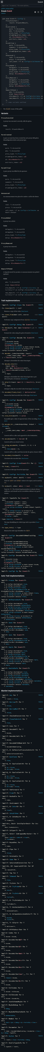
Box (20, 967)
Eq (17, 571)
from (6, 466)
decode (7, 353)
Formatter (26, 328)
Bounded (9, 918)
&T (21, 940)
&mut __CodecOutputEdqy (31, 430)
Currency (37, 96)
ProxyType (25, 33)
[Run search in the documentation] (22, 5)
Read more (24, 311)
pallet (11, 8)
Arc (20, 960)
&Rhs (20, 486)
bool (29, 477)
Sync (10, 635)
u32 (24, 39)
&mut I (13, 366)
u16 (29, 35)
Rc (20, 981)
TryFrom (15, 886)
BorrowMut (14, 709)
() (33, 382)
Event (40, 2)
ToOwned (13, 876)
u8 (23, 439)
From (19, 463)
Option (27, 392)
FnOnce (9, 449)
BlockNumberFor (18, 37)
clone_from (9, 314)
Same (11, 859)
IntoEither (14, 813)
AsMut (18, 837)
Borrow (12, 702)
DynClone (13, 757)
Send (10, 623)
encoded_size (10, 455)
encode (7, 439)
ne (5, 486)
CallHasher (36, 61)
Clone (19, 305)
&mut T (21, 953)
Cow (20, 974)
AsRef (11, 837)
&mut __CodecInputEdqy (31, 355)
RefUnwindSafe (15, 600)
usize (33, 392)
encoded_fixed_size (12, 392)
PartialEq (21, 474)
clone (7, 308)
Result (4, 330)
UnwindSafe (13, 668)
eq (5, 477)
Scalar (11, 1036)
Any (11, 695)
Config (20, 19)
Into (14, 806)
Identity (9, 519)
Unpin (11, 647)
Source (3, 13)
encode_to (8, 424)
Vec (20, 439)
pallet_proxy (5, 8)
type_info (8, 527)
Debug (19, 325)
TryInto (15, 893)
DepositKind (18, 94)
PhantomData (8, 514)
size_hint (8, 416)
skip (6, 382)
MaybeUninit (18, 368)
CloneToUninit (16, 719)
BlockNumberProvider (21, 589)
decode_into (9, 364)
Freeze (11, 580)
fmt (6, 328)
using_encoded (10, 445)
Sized (5, 426)
